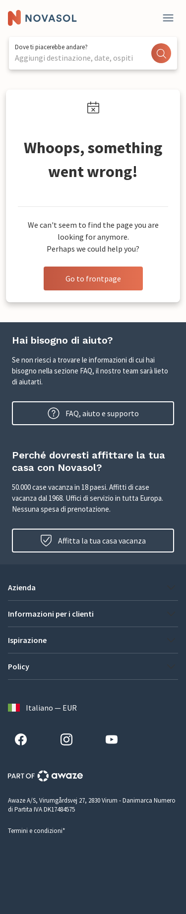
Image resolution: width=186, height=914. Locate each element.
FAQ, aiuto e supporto (93, 413)
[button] (93, 587)
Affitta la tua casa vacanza (93, 541)
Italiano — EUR (42, 708)
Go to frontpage (93, 278)
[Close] (168, 18)
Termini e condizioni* (36, 830)
